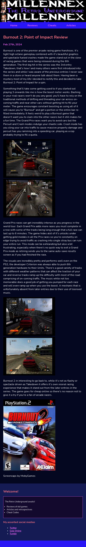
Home (13, 25)
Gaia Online (15, 530)
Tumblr (13, 533)
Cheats (52, 25)
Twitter (13, 528)
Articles (71, 25)
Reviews (32, 25)
